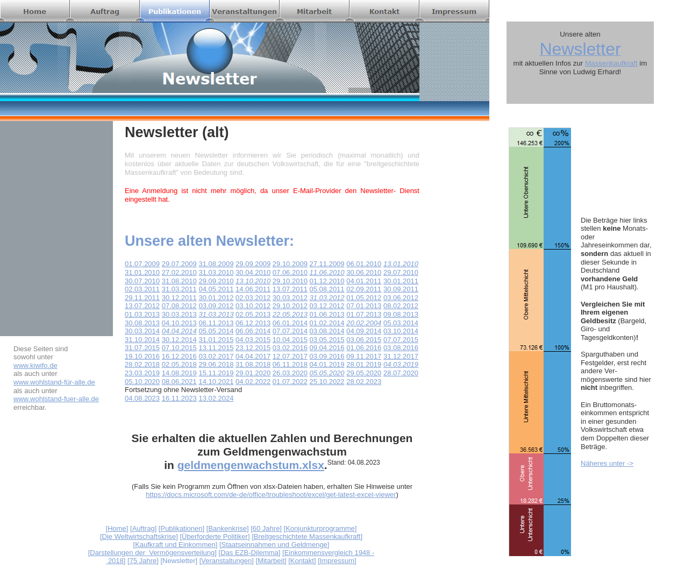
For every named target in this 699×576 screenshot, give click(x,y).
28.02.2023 (363, 382)
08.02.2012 (400, 306)
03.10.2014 (400, 331)
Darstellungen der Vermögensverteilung (152, 553)
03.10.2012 (253, 306)
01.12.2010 (327, 281)
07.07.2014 (290, 331)
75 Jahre (143, 561)
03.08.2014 (327, 331)
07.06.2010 (290, 272)
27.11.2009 (327, 264)
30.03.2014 (142, 331)
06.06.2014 (253, 331)
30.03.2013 (179, 314)
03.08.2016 (400, 348)
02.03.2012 (253, 298)
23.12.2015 (253, 348)
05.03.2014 (400, 323)
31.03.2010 (215, 272)
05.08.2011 (327, 289)
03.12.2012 (327, 306)
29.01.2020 (253, 373)
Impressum (337, 561)
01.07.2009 (142, 264)
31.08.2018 (253, 364)
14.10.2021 (215, 382)
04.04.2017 (253, 356)
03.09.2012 (215, 306)
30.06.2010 (363, 272)
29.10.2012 (290, 306)
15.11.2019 (215, 373)
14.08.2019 (179, 373)
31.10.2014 (142, 340)
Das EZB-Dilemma (249, 553)
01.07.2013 (363, 314)
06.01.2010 (363, 264)
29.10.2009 (290, 264)
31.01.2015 (215, 340)
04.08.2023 (142, 398)
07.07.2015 (400, 340)
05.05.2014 (215, 331)
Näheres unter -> (607, 463)
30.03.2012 (290, 298)
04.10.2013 (179, 323)
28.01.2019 (363, 364)
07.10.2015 (179, 348)
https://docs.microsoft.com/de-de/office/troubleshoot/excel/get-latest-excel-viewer (271, 494)
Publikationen (181, 528)
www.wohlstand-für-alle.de (54, 382)
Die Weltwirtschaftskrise (139, 536)
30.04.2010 (253, 272)
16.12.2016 (179, 356)
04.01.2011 (363, 281)
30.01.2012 (215, 298)
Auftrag (143, 528)
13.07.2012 (142, 306)
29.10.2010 (290, 281)
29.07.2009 (179, 264)
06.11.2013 (215, 323)
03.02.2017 (215, 356)
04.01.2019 (327, 364)
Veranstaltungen (226, 561)
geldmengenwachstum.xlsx (250, 465)
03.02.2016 (290, 348)
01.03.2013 (142, 314)
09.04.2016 (327, 348)
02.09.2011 (363, 289)
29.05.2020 (363, 373)
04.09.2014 (363, 331)
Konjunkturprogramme (320, 528)
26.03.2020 (290, 373)
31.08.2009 (215, 264)
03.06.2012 (400, 298)
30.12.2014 (179, 340)
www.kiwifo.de (35, 365)
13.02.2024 (215, 398)
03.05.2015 (327, 340)
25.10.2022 (327, 382)
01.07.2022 (290, 382)
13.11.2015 (215, 348)
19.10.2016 (142, 356)
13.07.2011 (290, 289)
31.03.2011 (179, 289)
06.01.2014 (290, 323)
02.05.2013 (253, 314)
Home (117, 528)
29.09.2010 (215, 281)
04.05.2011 (215, 289)
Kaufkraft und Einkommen (175, 545)
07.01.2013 (363, 306)
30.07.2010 (142, 281)
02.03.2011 (142, 289)
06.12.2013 (253, 323)
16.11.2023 (179, 398)
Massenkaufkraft (611, 63)
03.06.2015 (363, 340)
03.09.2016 (327, 356)
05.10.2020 (142, 382)
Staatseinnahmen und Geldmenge (274, 545)
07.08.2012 (179, 306)
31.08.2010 (179, 281)
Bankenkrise (227, 528)
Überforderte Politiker (215, 536)
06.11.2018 (290, 364)
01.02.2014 (327, 323)
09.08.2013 (400, 314)
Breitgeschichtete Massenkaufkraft (307, 536)
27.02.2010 (179, 272)
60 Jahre (266, 528)
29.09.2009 (253, 264)
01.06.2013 (327, 314)
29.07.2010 (400, 272)
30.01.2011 (400, 281)
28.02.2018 (142, 364)
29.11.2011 (142, 298)
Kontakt (302, 561)
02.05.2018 (179, 364)
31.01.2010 (142, 272)
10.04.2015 (290, 340)
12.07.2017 (290, 356)
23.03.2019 (142, 373)
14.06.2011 (253, 289)
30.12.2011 (179, 298)
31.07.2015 (142, 348)
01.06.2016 (363, 348)
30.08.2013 (142, 323)
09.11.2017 (363, 356)
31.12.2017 (400, 356)
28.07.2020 (400, 373)
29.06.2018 (215, 364)
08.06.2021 (179, 382)
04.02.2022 (253, 382)
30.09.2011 (400, 289)
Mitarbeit (271, 561)
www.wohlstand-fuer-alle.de (56, 399)
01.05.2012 (363, 298)
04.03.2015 (253, 340)
